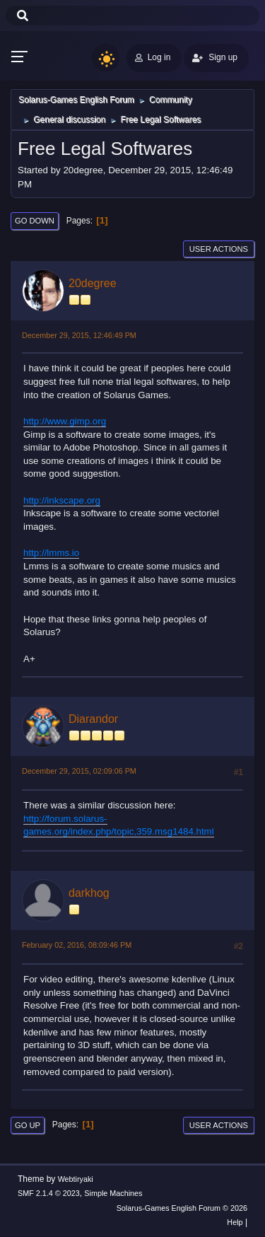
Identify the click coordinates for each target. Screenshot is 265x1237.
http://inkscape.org (61, 500)
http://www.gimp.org (64, 421)
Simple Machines (113, 1193)
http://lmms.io (51, 552)
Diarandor (93, 719)
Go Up (27, 1125)
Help (234, 1222)
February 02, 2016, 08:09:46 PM (76, 945)
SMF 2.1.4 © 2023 (49, 1193)
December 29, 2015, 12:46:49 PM (79, 335)
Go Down (34, 220)
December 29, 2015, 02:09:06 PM (79, 771)
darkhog (89, 893)
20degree (93, 283)
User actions (218, 249)
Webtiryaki (75, 1179)
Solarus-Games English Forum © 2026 (182, 1208)
